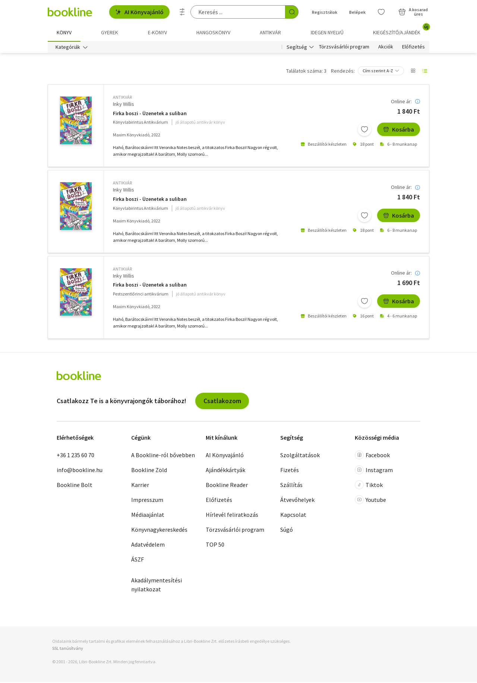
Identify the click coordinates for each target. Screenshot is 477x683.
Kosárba (398, 130)
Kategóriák (68, 47)
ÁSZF (137, 560)
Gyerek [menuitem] (109, 32)
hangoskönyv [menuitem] (213, 32)
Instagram (374, 470)
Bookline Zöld (149, 470)
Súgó (286, 530)
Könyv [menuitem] (64, 32)
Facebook (372, 455)
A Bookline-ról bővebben (163, 455)
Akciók (385, 48)
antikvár (122, 98)
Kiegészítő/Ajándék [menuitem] (401, 30)
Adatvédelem (148, 545)
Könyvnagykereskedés (159, 530)
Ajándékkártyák (225, 470)
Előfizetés (413, 48)
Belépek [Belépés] (357, 12)
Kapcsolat (293, 515)
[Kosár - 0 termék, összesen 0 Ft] (413, 11)
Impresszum (147, 500)
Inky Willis (123, 104)
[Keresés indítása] (291, 12)
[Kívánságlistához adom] (364, 130)
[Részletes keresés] (182, 12)
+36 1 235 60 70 (75, 455)
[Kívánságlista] (381, 12)
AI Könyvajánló (139, 12)
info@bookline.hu (79, 470)
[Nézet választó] (412, 71)
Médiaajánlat (147, 515)
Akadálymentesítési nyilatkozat (156, 585)
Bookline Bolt (74, 485)
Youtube (370, 500)
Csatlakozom (222, 401)
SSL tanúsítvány (67, 649)
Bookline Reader (227, 485)
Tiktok (369, 485)
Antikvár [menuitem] (270, 32)
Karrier (140, 485)
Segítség (297, 47)
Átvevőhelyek (297, 500)
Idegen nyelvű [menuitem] (327, 32)
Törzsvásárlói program (344, 48)
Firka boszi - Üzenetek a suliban (150, 114)
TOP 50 (215, 545)
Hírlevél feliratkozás (232, 515)
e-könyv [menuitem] (157, 32)
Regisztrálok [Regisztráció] (324, 12)
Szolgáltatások (300, 455)
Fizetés (289, 470)
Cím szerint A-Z (378, 71)
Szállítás (291, 485)
